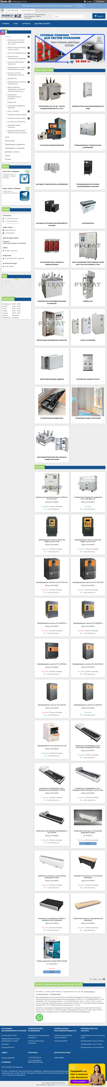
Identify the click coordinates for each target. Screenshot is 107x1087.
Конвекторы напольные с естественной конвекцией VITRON (88, 831)
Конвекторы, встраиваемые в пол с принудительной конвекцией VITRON (52, 789)
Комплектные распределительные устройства (14, 96)
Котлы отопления (88, 340)
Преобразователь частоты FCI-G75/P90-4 (52, 664)
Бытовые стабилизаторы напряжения (52, 184)
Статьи (7, 155)
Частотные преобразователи (52, 145)
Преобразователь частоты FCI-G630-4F (88, 705)
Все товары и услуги (96, 979)
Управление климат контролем (88, 418)
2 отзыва (89, 1)
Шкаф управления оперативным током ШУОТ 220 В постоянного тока (16, 89)
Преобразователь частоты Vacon (91, 1044)
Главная (5, 23)
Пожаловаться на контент (63, 1085)
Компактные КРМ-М (60, 1041)
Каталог (79, 6)
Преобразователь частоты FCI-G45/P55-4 (88, 623)
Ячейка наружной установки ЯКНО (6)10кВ (52, 961)
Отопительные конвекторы (51, 418)
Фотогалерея (10, 141)
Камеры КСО (88, 301)
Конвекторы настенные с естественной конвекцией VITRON (52, 876)
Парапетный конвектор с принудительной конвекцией (88, 919)
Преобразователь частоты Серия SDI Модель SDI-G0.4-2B (52, 540)
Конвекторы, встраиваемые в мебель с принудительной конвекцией (52, 919)
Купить (88, 843)
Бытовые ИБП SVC (8, 1047)
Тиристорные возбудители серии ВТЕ (51, 340)
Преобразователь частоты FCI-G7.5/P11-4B (87, 582)
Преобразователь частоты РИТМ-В (92, 1047)
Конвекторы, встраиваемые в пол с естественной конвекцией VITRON (87, 746)
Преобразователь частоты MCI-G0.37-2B (51, 746)
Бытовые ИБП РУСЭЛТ (9, 1035)
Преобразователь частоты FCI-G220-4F (52, 705)
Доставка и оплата (42, 23)
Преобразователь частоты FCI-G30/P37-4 (52, 623)
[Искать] (84, 16)
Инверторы (5, 1044)
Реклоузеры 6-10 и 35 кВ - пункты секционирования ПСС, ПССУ (16, 42)
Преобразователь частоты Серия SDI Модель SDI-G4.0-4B (88, 540)
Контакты (26, 23)
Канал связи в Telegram (12, 188)
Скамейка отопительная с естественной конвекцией (88, 876)
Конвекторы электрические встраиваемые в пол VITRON (51, 831)
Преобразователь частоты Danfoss (92, 1041)
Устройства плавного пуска (88, 379)
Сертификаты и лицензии (14, 148)
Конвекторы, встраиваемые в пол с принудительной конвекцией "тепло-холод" (88, 789)
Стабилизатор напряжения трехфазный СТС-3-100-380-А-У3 (88, 498)
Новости (5, 166)
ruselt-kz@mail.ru (10, 230)
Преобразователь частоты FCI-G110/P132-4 (87, 664)
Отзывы (8, 159)
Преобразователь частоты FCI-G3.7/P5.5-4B (51, 582)
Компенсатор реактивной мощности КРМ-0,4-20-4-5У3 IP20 (52, 498)
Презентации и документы (15, 144)
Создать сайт (16, 1)
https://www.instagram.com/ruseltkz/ (14, 243)
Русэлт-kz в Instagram (11, 171)
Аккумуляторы (88, 223)
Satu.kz (63, 1083)
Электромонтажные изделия (52, 379)
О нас (15, 23)
